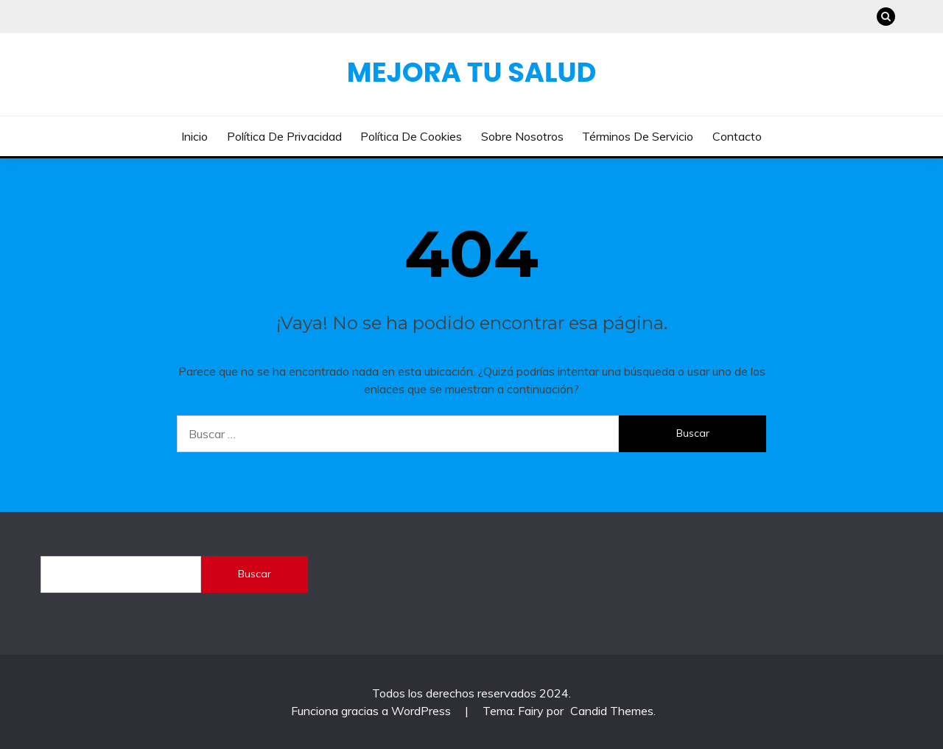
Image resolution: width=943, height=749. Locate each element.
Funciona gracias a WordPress (372, 710)
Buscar (254, 573)
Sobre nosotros (522, 136)
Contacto (737, 136)
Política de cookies (411, 136)
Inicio (194, 136)
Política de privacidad (284, 136)
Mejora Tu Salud (471, 72)
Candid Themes (611, 710)
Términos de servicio (637, 136)
